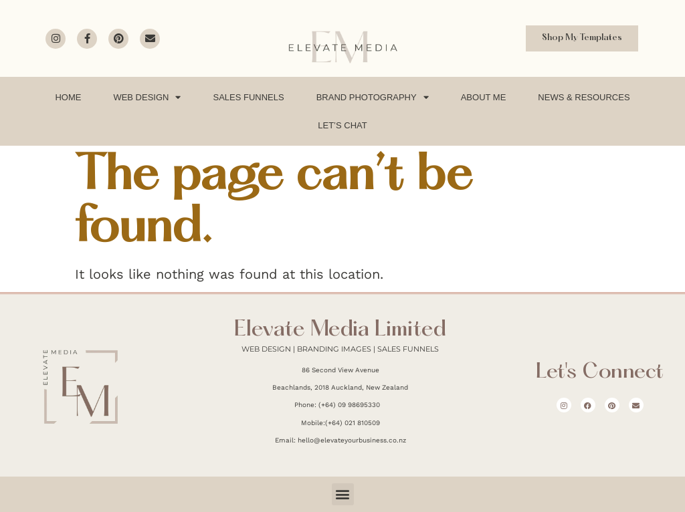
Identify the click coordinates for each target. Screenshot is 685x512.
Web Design (147, 97)
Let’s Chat (342, 125)
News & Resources (583, 97)
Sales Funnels (248, 97)
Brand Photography (372, 97)
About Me (483, 97)
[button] (343, 494)
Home (68, 97)
